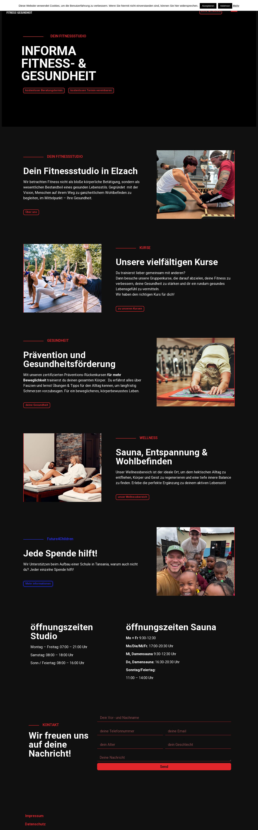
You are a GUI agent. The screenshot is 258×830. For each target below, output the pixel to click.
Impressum (34, 816)
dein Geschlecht (177, 739)
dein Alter (104, 739)
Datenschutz (35, 824)
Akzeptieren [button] (208, 5)
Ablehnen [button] (225, 5)
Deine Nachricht (109, 752)
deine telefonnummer (114, 725)
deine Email (174, 725)
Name (102, 712)
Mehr (236, 5)
